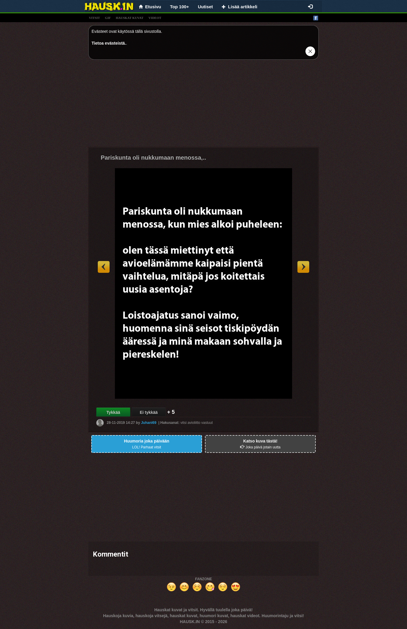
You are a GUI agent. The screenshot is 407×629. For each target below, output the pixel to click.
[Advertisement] (203, 105)
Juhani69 (148, 423)
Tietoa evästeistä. (109, 43)
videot (155, 18)
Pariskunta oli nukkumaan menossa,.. (153, 157)
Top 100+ (179, 6)
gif (108, 18)
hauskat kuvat (130, 18)
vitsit (94, 18)
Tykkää (113, 412)
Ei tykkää (149, 412)
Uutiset (205, 6)
